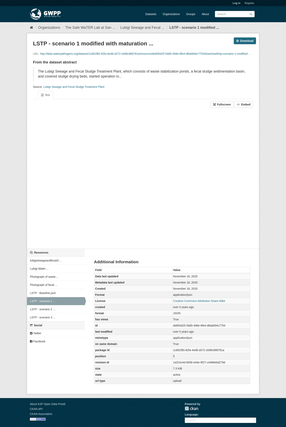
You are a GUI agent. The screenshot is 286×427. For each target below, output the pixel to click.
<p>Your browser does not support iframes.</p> (143, 177)
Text (45, 95)
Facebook (37, 341)
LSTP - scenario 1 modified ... (194, 28)
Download (244, 40)
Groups (190, 14)
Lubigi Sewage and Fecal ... (142, 28)
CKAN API (36, 409)
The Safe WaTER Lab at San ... (90, 28)
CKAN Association (41, 414)
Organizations (171, 14)
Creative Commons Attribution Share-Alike (199, 301)
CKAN (191, 408)
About (205, 14)
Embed (243, 104)
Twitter (35, 333)
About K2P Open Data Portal (47, 404)
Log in (237, 3)
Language (191, 414)
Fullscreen (222, 104)
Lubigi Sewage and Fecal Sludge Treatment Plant (73, 86)
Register (249, 3)
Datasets (150, 14)
